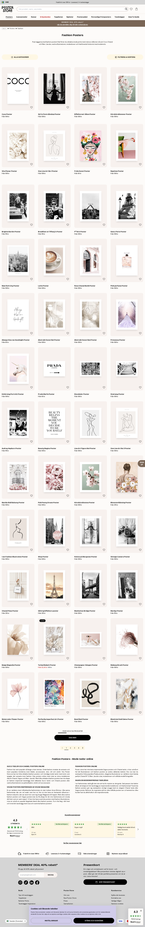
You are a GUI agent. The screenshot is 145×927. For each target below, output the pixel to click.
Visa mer (72, 738)
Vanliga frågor (116, 901)
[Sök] (126, 9)
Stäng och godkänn (94, 921)
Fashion (20, 28)
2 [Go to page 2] (70, 748)
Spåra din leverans (118, 895)
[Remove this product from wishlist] (31, 107)
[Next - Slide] (138, 829)
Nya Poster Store (70, 898)
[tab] (131, 9)
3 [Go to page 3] (74, 748)
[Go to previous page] (62, 748)
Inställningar (51, 921)
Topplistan (22, 898)
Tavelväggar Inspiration (26, 904)
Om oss (66, 895)
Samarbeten (68, 904)
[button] (135, 916)
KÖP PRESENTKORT (105, 882)
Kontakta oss (116, 898)
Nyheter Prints (23, 901)
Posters (12, 28)
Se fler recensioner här (72, 843)
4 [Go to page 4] (78, 748)
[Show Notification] (141, 463)
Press (66, 901)
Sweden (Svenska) (16, 921)
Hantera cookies (117, 904)
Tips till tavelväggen (25, 895)
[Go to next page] (83, 748)
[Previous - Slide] (27, 829)
